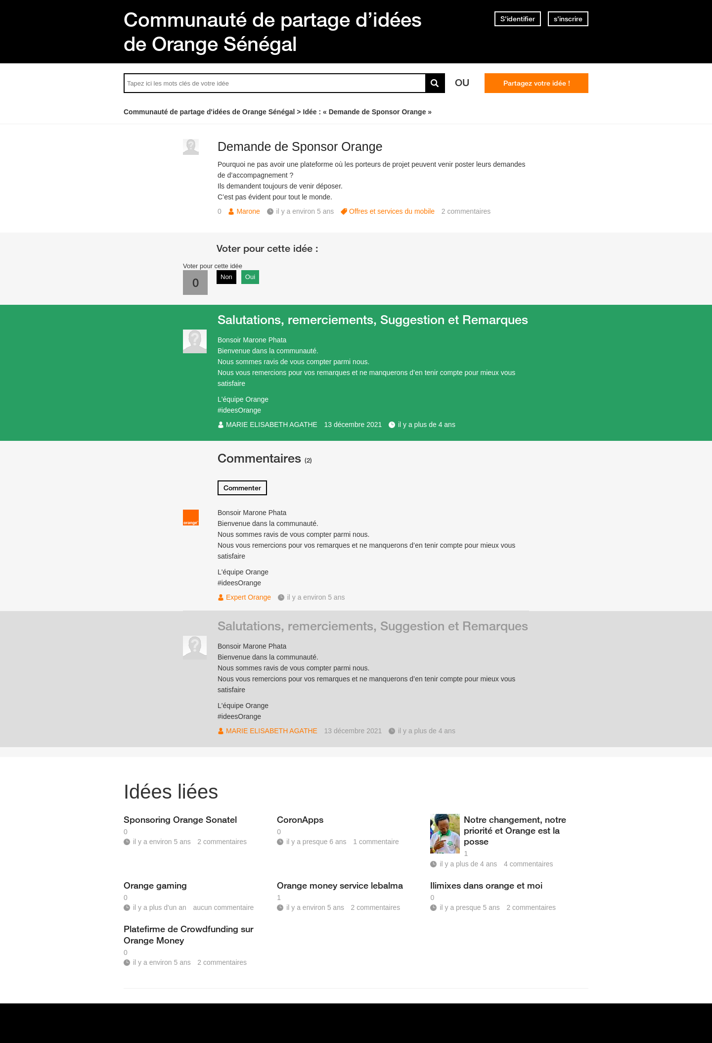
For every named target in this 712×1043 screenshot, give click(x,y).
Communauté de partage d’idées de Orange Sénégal (273, 31)
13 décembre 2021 (353, 424)
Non (226, 277)
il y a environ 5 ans (316, 597)
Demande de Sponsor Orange (300, 146)
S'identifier (517, 18)
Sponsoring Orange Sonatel (180, 819)
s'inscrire (568, 18)
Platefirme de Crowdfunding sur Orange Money (188, 934)
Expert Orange (248, 597)
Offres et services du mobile (392, 211)
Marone (248, 211)
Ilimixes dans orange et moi (486, 885)
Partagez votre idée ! (536, 83)
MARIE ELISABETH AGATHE (271, 424)
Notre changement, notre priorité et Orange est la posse (515, 830)
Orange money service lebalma (340, 885)
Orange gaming (155, 885)
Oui (250, 277)
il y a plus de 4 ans (426, 424)
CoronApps (300, 819)
